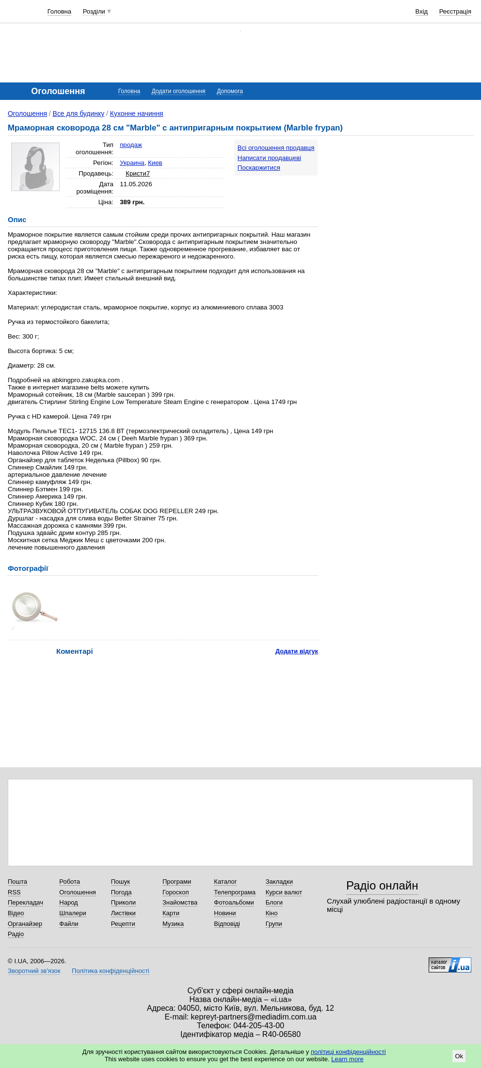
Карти (170, 913)
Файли (68, 923)
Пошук (120, 881)
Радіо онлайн (382, 885)
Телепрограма (235, 892)
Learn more (347, 1059)
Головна (59, 11)
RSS (14, 892)
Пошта (17, 881)
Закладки (279, 881)
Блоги (274, 902)
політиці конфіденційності (348, 1051)
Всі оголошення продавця (276, 147)
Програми (176, 881)
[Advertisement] (413, 187)
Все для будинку (79, 113)
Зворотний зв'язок (34, 970)
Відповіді (227, 923)
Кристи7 (138, 173)
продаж (131, 144)
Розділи (94, 11)
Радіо (16, 934)
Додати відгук (296, 651)
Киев (155, 162)
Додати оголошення (179, 91)
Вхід (422, 11)
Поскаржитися (259, 167)
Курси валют (284, 892)
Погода (121, 892)
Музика (173, 923)
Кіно (272, 913)
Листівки (123, 913)
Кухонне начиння (136, 113)
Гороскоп (175, 892)
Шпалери (72, 913)
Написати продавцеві (269, 158)
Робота (69, 881)
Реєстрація (455, 11)
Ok (459, 1056)
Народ (68, 902)
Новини (225, 913)
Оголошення (27, 113)
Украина (132, 162)
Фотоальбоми (234, 902)
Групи (274, 923)
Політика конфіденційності (110, 970)
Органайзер (25, 923)
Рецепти (123, 923)
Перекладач (25, 902)
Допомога (230, 91)
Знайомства (179, 902)
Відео (16, 913)
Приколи (123, 902)
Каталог (225, 881)
